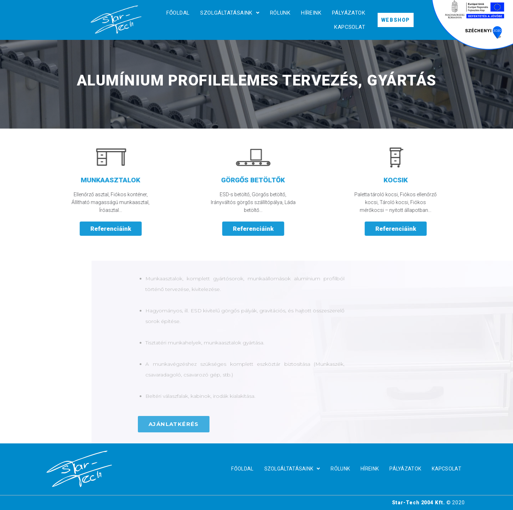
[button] (397, 424)
